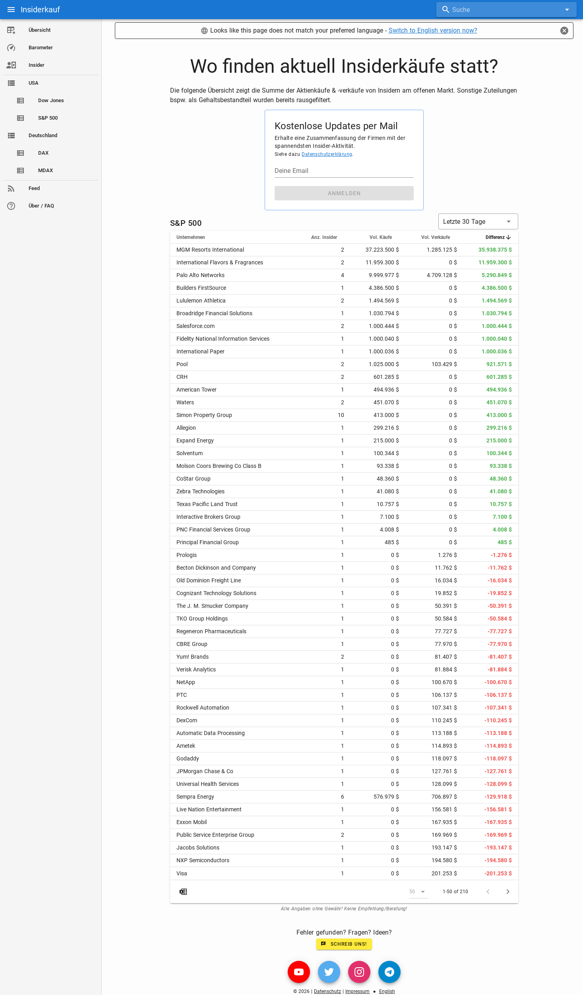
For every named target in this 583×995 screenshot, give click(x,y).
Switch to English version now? (433, 30)
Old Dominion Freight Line (208, 580)
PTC (181, 695)
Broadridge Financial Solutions (214, 313)
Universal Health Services (207, 784)
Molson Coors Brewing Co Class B (218, 466)
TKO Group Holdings (202, 618)
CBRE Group (191, 644)
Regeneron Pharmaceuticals (211, 631)
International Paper (200, 351)
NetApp (185, 682)
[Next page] (508, 891)
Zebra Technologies (200, 491)
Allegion (186, 428)
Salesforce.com (195, 326)
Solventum (189, 453)
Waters (185, 402)
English (387, 991)
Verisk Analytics (196, 669)
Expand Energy (195, 440)
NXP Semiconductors (202, 860)
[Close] (564, 30)
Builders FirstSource (201, 288)
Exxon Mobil (191, 822)
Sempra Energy (195, 796)
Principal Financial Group (207, 542)
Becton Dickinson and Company (216, 567)
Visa (181, 873)
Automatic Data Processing (210, 733)
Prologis (186, 555)
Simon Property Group (204, 415)
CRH (182, 377)
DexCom (186, 720)
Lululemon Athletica (201, 300)
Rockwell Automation (202, 707)
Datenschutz (327, 991)
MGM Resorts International (210, 249)
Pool (182, 364)
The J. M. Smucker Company (212, 606)
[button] (478, 221)
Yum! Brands (192, 657)
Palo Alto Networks (200, 275)
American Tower (196, 389)
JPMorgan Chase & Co (204, 771)
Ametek (185, 746)
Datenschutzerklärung (327, 154)
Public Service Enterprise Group (215, 835)
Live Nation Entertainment (209, 809)
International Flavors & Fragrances (219, 262)
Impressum (357, 991)
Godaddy (187, 758)
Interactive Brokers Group (208, 517)
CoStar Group (193, 478)
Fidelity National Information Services (222, 339)
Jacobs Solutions (197, 847)
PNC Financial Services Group (213, 529)
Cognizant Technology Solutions (216, 593)
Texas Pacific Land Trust (207, 504)
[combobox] (506, 9)
